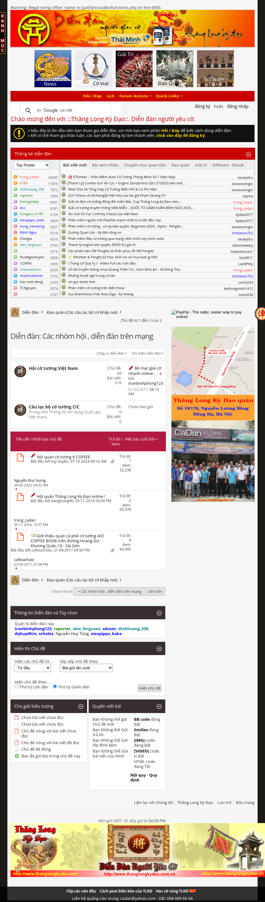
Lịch (110, 96)
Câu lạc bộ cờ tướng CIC (54, 407)
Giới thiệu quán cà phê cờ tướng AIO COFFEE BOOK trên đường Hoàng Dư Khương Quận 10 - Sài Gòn (67, 540)
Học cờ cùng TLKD (176, 891)
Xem (115, 444)
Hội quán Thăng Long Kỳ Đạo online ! (71, 496)
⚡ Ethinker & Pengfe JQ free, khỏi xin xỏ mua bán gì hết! (112, 257)
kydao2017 (244, 214)
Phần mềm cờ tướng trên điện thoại (96, 287)
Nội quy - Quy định (143, 777)
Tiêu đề (22, 439)
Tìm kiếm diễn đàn (146, 353)
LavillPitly (245, 263)
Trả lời (114, 439)
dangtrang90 (62, 500)
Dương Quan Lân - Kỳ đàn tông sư (94, 232)
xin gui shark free (81, 281)
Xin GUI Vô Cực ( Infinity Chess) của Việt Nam (103, 213)
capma (247, 196)
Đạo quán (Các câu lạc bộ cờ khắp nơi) (82, 312)
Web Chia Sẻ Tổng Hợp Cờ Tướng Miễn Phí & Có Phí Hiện (112, 189)
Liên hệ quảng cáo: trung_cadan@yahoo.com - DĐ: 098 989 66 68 (132, 898)
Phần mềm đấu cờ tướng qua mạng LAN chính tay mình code (116, 238)
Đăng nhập (238, 106)
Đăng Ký (202, 106)
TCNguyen (28, 287)
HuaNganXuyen (32, 257)
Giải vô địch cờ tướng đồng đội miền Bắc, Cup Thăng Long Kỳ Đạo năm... (124, 201)
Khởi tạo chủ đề (47, 439)
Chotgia (26, 238)
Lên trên (155, 591)
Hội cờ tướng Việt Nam (53, 368)
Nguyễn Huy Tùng (72, 633)
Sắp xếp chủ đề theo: (79, 661)
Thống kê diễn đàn (33, 154)
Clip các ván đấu (81, 891)
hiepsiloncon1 (242, 251)
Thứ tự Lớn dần (31, 686)
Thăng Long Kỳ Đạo (195, 802)
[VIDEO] (141, 751)
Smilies (141, 729)
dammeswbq (242, 245)
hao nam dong (31, 281)
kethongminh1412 (238, 288)
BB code (142, 719)
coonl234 (246, 282)
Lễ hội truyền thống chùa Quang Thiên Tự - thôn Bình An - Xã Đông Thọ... (125, 269)
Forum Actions (133, 96)
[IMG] (139, 740)
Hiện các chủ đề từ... (33, 661)
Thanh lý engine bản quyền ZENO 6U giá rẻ (101, 244)
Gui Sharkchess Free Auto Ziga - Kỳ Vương (100, 294)
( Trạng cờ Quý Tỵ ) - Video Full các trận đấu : (102, 263)
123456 (25, 263)
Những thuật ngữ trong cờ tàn (91, 275)
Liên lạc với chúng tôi (153, 802)
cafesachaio (42, 550)
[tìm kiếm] (64, 110)
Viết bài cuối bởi (141, 439)
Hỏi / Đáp (92, 96)
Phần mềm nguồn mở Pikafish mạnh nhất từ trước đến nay (114, 220)
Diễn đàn (30, 312)
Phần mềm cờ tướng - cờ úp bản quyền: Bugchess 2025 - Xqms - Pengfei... (125, 226)
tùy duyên (60, 461)
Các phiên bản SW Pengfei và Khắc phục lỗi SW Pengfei (111, 250)
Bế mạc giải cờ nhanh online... (144, 370)
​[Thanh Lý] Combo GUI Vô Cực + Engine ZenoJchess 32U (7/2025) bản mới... (126, 183)
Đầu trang (245, 802)
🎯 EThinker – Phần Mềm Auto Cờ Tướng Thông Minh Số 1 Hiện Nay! (121, 176)
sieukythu (245, 177)
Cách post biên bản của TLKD (125, 891)
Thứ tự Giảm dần (71, 686)
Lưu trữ (224, 802)
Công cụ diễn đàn (110, 353)
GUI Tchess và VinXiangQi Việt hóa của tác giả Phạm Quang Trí (117, 195)
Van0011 (246, 257)
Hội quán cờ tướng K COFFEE (63, 457)
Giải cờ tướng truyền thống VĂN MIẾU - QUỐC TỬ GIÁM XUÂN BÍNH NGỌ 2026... (131, 207)
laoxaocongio (242, 183)
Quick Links (167, 96)
